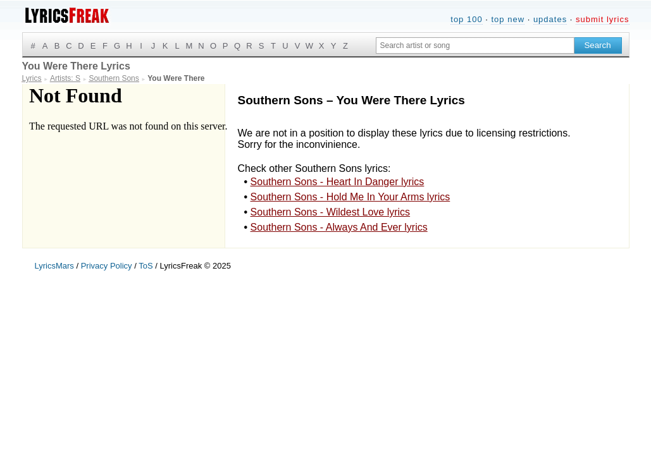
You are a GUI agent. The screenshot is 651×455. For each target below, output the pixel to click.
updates (550, 19)
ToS (145, 265)
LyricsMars (54, 265)
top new (507, 19)
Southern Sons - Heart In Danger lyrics (338, 181)
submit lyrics (602, 19)
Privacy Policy (106, 265)
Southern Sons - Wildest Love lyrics (331, 212)
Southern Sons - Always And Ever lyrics (339, 227)
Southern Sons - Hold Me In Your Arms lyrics (350, 196)
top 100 (466, 19)
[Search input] (475, 45)
